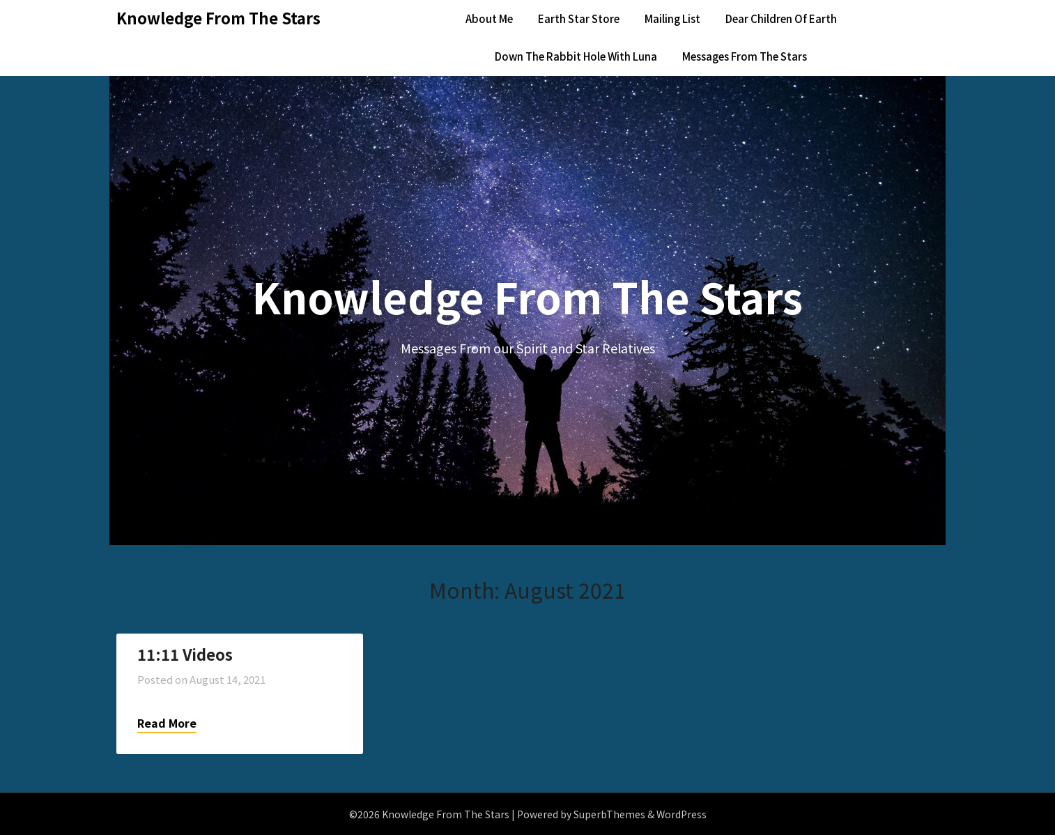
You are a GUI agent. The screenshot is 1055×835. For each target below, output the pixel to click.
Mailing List (672, 18)
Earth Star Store (578, 18)
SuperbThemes (609, 814)
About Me (489, 18)
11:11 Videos (185, 654)
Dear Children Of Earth (781, 18)
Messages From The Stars (744, 56)
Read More (167, 722)
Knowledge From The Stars (218, 17)
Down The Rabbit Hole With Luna (576, 56)
